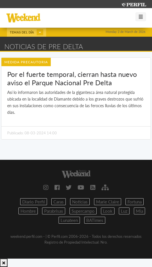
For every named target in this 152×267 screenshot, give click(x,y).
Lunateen (69, 220)
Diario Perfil (33, 201)
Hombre (28, 211)
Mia (139, 211)
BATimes (94, 220)
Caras (58, 201)
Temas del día (26, 32)
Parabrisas (53, 211)
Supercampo (83, 211)
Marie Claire (107, 201)
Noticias (80, 201)
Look (107, 211)
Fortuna (134, 201)
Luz (124, 211)
